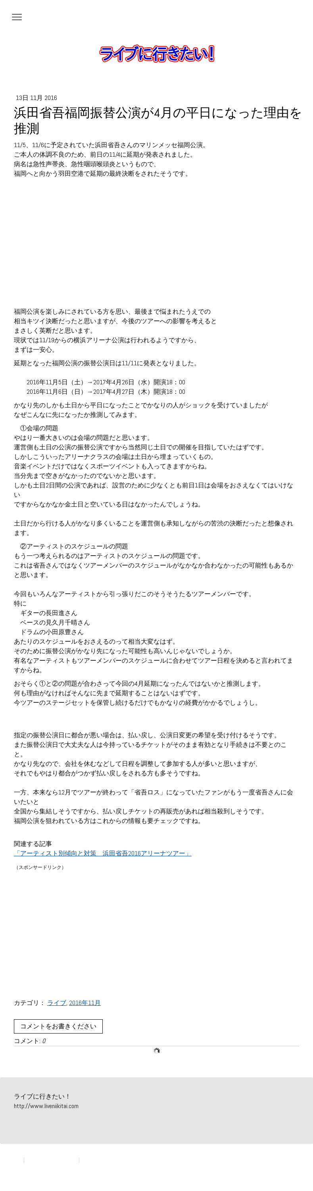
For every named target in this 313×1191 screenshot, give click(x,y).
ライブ (56, 1003)
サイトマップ (96, 1159)
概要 (17, 1159)
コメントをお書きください (58, 1026)
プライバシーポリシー (51, 1159)
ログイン (290, 1167)
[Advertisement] (156, 247)
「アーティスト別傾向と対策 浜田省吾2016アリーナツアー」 (103, 853)
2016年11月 (85, 1003)
